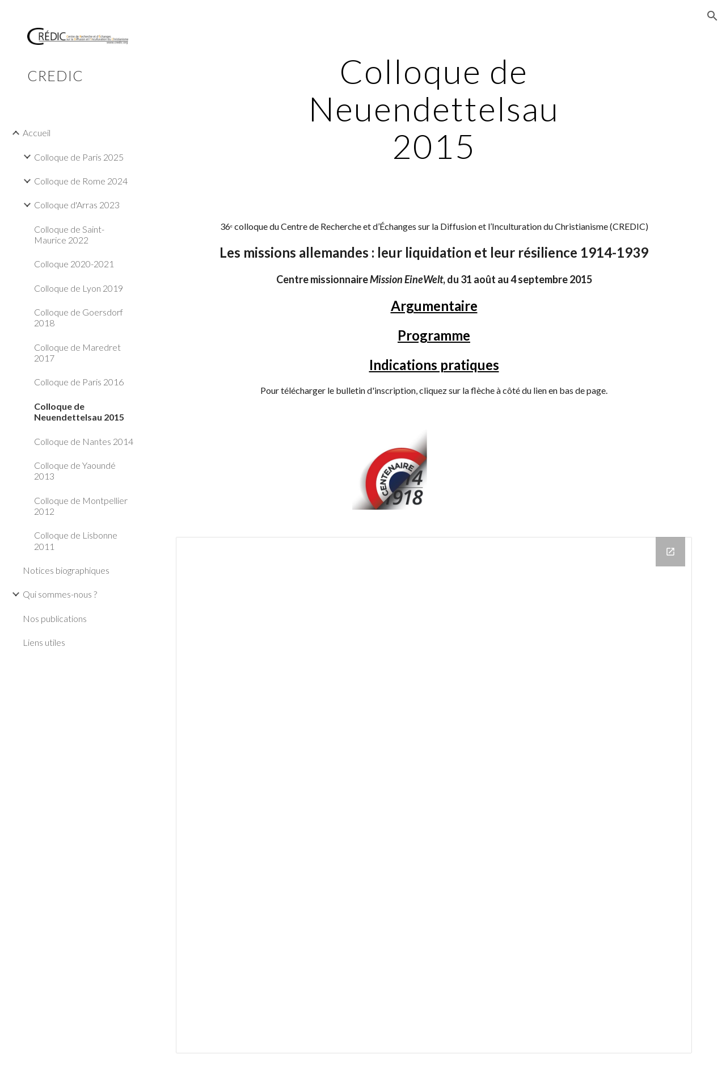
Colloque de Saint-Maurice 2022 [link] (69, 234)
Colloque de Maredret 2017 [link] (77, 352)
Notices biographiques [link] (66, 570)
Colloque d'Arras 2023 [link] (77, 204)
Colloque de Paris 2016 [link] (79, 381)
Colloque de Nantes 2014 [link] (83, 441)
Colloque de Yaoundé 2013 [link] (75, 470)
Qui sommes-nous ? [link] (60, 594)
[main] (433, 108)
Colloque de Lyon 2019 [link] (78, 288)
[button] (712, 16)
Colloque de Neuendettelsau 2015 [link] (79, 411)
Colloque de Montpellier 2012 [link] (81, 505)
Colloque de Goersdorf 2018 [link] (78, 317)
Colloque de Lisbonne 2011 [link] (75, 540)
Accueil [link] (36, 132)
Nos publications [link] (55, 618)
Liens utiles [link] (44, 642)
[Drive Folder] (434, 795)
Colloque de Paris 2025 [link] (79, 157)
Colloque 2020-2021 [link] (74, 263)
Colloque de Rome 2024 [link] (81, 180)
